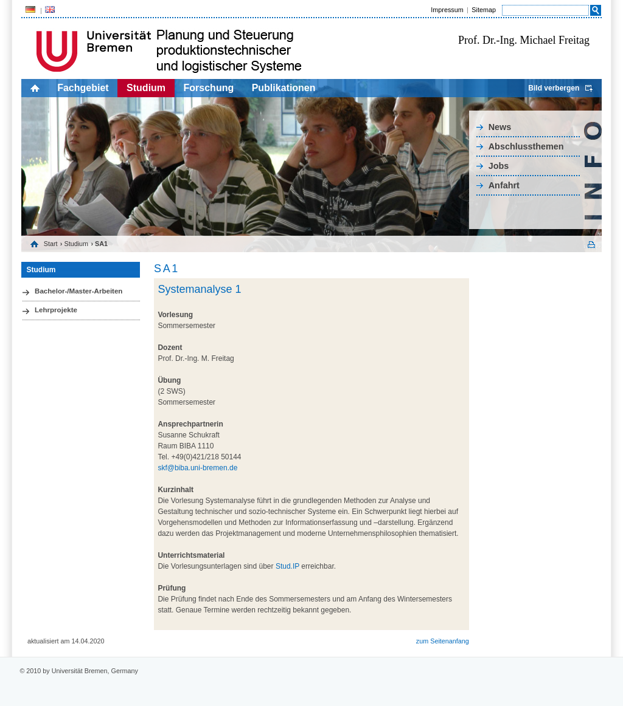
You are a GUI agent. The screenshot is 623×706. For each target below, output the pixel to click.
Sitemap (484, 9)
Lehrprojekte (56, 310)
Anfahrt (504, 185)
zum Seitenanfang (442, 641)
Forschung (209, 88)
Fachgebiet (82, 88)
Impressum (447, 9)
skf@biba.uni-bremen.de (197, 468)
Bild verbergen (553, 88)
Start (51, 243)
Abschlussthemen (526, 146)
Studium (146, 88)
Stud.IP (288, 566)
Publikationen (284, 88)
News (500, 127)
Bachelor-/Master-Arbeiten (78, 291)
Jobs (499, 166)
